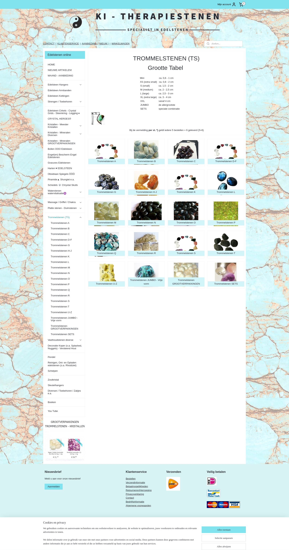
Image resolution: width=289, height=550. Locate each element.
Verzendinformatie (135, 482)
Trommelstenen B (60, 228)
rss (150, 543)
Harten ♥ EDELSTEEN (60, 168)
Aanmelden (54, 486)
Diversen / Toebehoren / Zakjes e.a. (64, 392)
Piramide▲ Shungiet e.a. (61, 179)
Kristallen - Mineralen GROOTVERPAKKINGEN (61, 142)
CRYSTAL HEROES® (59, 118)
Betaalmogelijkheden (137, 486)
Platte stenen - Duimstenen (65, 208)
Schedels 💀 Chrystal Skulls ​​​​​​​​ (63, 185)
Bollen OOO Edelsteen (60, 149)
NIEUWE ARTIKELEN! (60, 70)
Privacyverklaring (135, 494)
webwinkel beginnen (162, 543)
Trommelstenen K (60, 256)
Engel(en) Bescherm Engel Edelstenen (62, 156)
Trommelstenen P (60, 284)
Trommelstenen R (60, 295)
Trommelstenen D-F (61, 239)
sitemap (143, 543)
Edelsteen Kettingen (58, 95)
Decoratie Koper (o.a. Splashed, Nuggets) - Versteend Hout (65, 347)
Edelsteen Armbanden (59, 90)
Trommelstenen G (60, 245)
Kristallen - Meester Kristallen (65, 125)
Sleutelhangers (56, 385)
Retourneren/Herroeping (139, 490)
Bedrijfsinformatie (135, 501)
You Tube (53, 411)
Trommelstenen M (60, 267)
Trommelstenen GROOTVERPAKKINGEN (64, 327)
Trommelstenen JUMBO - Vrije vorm (64, 319)
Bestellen (130, 478)
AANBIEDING (89, 43)
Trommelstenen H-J (61, 250)
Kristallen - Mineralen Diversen (65, 133)
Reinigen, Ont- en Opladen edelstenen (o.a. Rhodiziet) (62, 364)
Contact (130, 497)
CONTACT (49, 43)
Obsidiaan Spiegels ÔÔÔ (61, 174)
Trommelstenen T (60, 306)
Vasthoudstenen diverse (65, 340)
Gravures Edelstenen (59, 162)
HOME (51, 64)
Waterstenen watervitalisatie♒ (65, 192)
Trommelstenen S (60, 301)
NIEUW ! (104, 43)
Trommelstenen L (60, 262)
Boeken (52, 402)
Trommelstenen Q (60, 289)
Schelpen (53, 370)
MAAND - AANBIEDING (60, 75)
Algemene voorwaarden (138, 505)
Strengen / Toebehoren (65, 101)
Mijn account (226, 4)
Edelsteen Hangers (65, 84)
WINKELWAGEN (121, 43)
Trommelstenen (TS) (65, 217)
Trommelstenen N (60, 273)
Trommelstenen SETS (62, 334)
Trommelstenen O (60, 278)
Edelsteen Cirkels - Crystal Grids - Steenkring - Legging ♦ (64, 112)
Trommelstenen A (60, 223)
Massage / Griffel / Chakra (65, 202)
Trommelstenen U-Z (61, 312)
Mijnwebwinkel (190, 543)
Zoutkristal (53, 379)
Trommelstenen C (60, 234)
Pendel (51, 357)
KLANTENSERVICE (68, 43)
